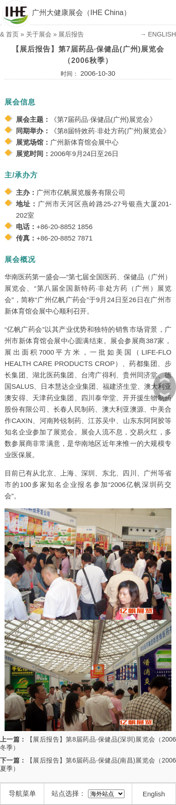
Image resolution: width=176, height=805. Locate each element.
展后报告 (71, 34)
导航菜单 (22, 793)
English (154, 794)
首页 (12, 34)
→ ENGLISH (158, 34)
